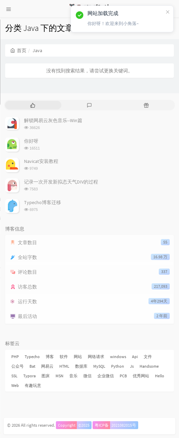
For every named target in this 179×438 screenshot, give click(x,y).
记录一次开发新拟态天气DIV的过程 (61, 182)
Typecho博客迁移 (42, 202)
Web (15, 385)
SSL (14, 375)
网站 (78, 356)
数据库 (81, 366)
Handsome (149, 366)
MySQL (99, 366)
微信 (87, 375)
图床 (45, 375)
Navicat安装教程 (41, 161)
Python (117, 366)
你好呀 (31, 141)
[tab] (32, 105)
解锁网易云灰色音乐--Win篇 (53, 120)
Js (132, 366)
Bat (32, 366)
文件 (148, 356)
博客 (50, 356)
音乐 (73, 375)
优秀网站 (141, 375)
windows (118, 356)
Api (135, 356)
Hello (159, 375)
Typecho (32, 356)
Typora (29, 375)
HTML (64, 366)
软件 (64, 356)
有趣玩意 (33, 385)
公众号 (17, 366)
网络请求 (96, 356)
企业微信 (105, 375)
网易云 (47, 366)
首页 (18, 50)
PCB (123, 375)
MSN (59, 375)
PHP (15, 356)
